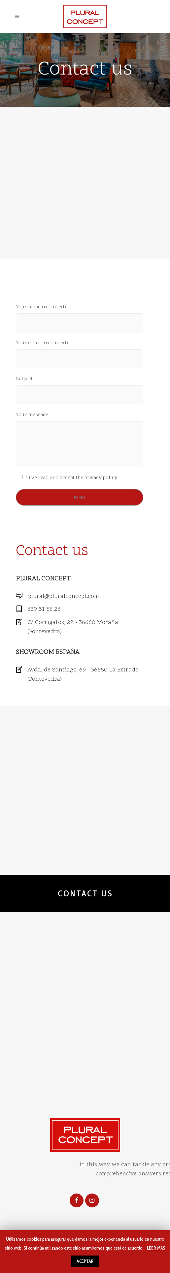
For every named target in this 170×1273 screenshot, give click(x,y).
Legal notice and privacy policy (39, 1094)
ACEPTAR (85, 1261)
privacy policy (101, 478)
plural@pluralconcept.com (63, 596)
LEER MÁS (156, 1248)
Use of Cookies (107, 1094)
